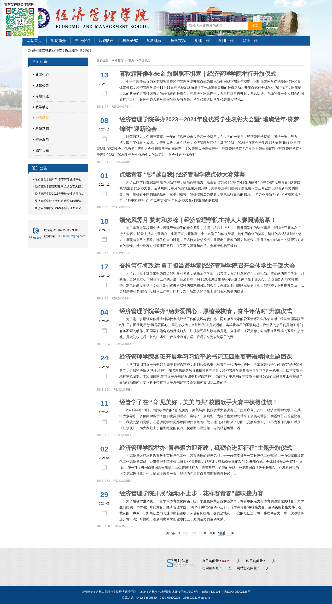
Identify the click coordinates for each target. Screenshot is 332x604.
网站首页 (34, 41)
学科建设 (154, 41)
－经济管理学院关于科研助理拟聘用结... (57, 201)
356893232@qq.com (71, 236)
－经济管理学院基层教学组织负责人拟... (57, 186)
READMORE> (121, 106)
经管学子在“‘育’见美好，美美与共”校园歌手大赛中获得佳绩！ (198, 402)
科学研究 (130, 41)
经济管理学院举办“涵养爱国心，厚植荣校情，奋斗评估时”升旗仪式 (205, 311)
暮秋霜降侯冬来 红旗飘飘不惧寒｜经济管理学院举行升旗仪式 (197, 73)
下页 (203, 533)
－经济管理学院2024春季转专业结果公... (58, 208)
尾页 (212, 533)
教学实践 (178, 41)
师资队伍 (106, 41)
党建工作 (202, 41)
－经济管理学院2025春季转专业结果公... (58, 193)
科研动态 (42, 128)
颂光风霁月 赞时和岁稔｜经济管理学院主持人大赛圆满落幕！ (197, 220)
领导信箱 (42, 150)
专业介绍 (82, 41)
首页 (131, 60)
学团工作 (226, 41)
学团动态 (42, 118)
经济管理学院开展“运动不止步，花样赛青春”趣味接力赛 (191, 493)
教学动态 (42, 107)
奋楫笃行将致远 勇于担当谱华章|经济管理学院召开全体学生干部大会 (207, 265)
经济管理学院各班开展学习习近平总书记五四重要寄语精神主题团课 (205, 356)
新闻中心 (42, 74)
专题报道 (42, 96)
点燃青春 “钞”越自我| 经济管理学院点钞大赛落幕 (182, 174)
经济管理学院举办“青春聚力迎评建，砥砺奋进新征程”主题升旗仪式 (205, 448)
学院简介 (58, 41)
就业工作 (250, 41)
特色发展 (42, 139)
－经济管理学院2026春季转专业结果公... (58, 179)
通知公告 (42, 85)
